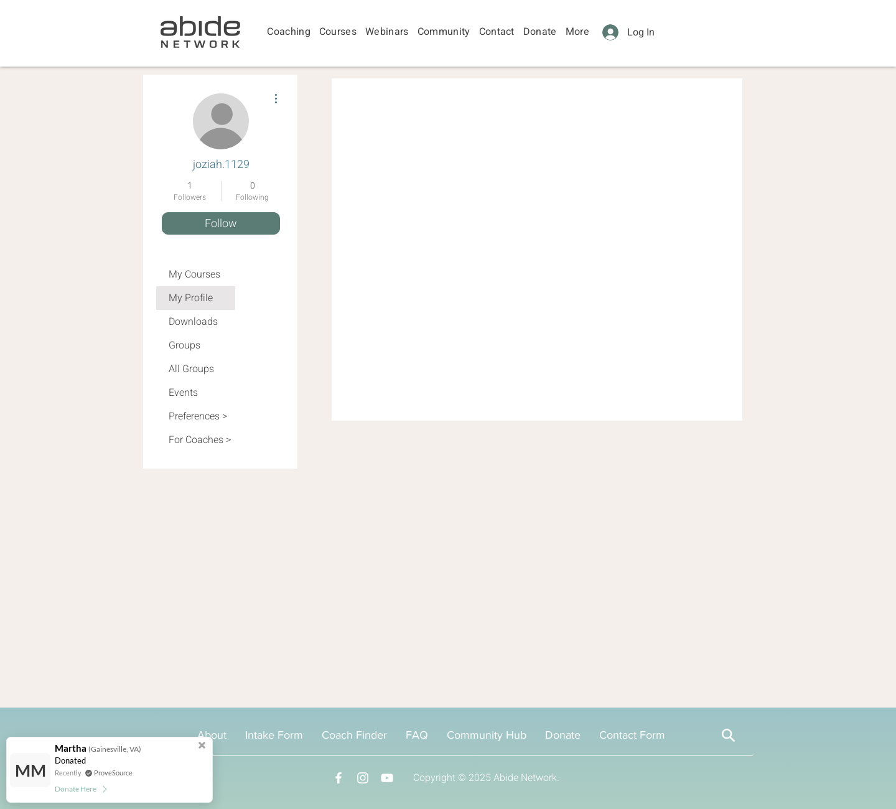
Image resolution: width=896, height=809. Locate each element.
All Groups (191, 369)
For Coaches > (200, 440)
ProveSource (113, 773)
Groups (184, 345)
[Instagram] (362, 777)
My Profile (191, 298)
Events (183, 392)
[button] (289, 32)
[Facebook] (338, 777)
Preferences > (198, 416)
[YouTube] (387, 777)
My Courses (194, 274)
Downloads (193, 321)
